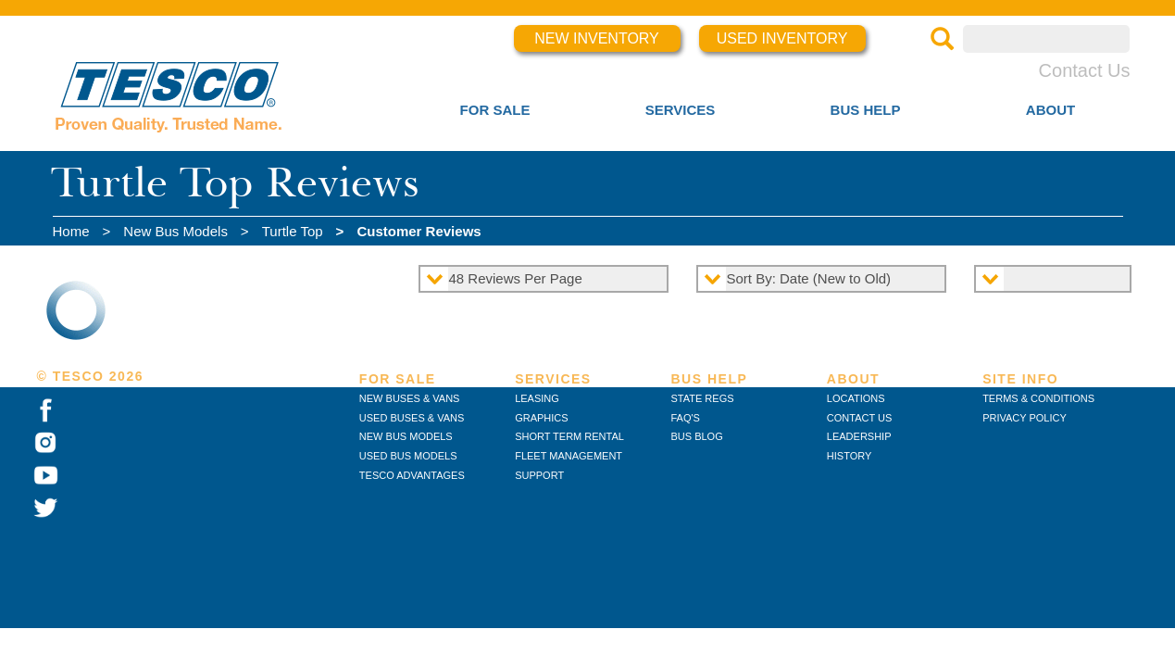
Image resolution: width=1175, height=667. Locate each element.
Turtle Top (292, 231)
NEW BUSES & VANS (409, 398)
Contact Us (1085, 70)
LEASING (537, 398)
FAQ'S (684, 417)
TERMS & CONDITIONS (1038, 398)
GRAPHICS (541, 417)
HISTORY (849, 455)
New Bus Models (175, 231)
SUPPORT (539, 475)
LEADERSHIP (859, 436)
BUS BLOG (696, 436)
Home (71, 231)
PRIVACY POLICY (1024, 417)
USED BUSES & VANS (412, 417)
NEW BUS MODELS (406, 436)
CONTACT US (860, 417)
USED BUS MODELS (408, 455)
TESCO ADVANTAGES (412, 475)
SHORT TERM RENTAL (569, 436)
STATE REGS (701, 398)
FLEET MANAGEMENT (568, 455)
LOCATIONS (856, 398)
